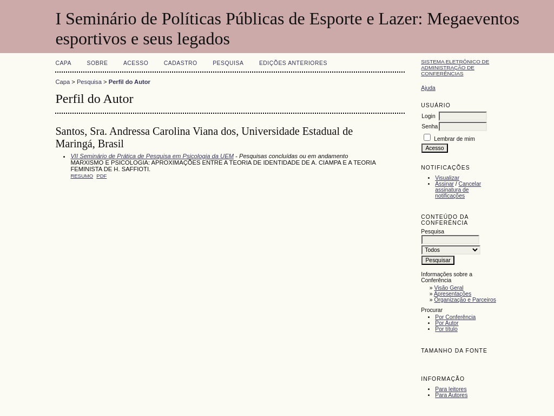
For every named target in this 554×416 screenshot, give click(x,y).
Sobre (97, 63)
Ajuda (428, 88)
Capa (63, 63)
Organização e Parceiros (465, 300)
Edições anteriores (293, 63)
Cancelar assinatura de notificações (458, 190)
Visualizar (447, 178)
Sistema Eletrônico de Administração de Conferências (455, 67)
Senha (429, 126)
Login (428, 116)
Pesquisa (228, 63)
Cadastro (180, 63)
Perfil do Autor (129, 82)
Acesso (135, 63)
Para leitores (450, 389)
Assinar (444, 184)
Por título (446, 329)
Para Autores (451, 395)
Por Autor (446, 323)
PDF (101, 176)
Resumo (81, 176)
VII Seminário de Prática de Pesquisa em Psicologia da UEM (152, 156)
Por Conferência (455, 317)
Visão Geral (449, 288)
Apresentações (452, 294)
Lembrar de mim (454, 139)
